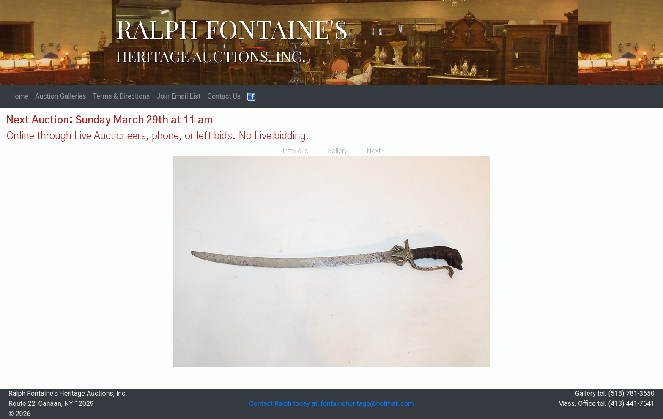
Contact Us (224, 96)
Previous (295, 151)
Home (19, 96)
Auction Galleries (60, 96)
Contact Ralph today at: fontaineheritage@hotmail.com (331, 404)
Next (374, 151)
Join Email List (178, 96)
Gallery (337, 151)
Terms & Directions (121, 96)
